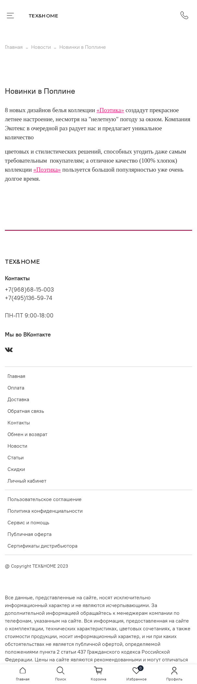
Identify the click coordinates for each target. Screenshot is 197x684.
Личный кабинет (26, 480)
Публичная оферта (29, 534)
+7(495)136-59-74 (28, 298)
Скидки (16, 469)
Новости (41, 47)
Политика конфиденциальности (45, 511)
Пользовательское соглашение (44, 499)
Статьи (15, 457)
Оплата (15, 387)
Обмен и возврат (27, 434)
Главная (14, 47)
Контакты (18, 422)
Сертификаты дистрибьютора (42, 545)
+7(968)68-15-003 (29, 289)
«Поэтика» (110, 110)
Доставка (18, 399)
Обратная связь (25, 411)
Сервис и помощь (28, 522)
